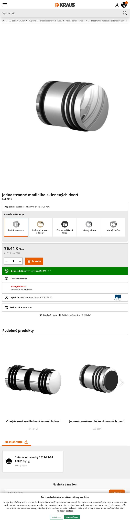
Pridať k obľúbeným (69, 315)
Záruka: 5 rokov (48, 315)
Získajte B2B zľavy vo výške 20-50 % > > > (31, 270)
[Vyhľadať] (65, 13)
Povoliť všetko (72, 517)
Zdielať (86, 315)
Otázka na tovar (19, 278)
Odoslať (116, 492)
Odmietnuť (56, 517)
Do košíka (36, 261)
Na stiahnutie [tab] (14, 441)
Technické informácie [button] (20, 307)
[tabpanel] (65, 462)
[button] (5, 21)
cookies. (69, 510)
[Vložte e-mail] (65, 493)
